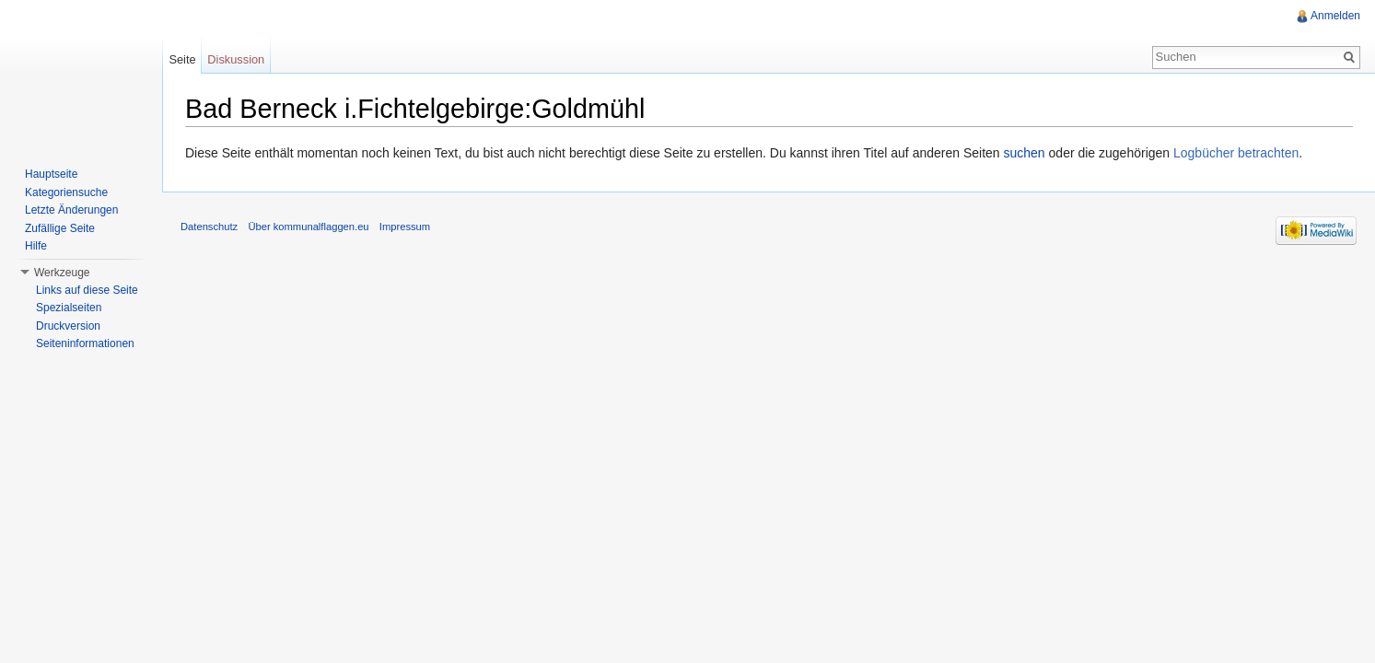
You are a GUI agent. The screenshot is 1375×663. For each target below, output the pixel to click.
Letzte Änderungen (71, 210)
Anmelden (1335, 15)
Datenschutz (209, 226)
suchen (1024, 152)
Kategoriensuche (66, 192)
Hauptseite (51, 174)
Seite (182, 59)
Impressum (404, 226)
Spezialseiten (68, 307)
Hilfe (36, 245)
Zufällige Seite (60, 228)
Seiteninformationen (85, 343)
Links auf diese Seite (87, 290)
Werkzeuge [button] (61, 272)
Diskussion (235, 59)
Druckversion (68, 326)
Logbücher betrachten (1236, 152)
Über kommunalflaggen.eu (308, 226)
